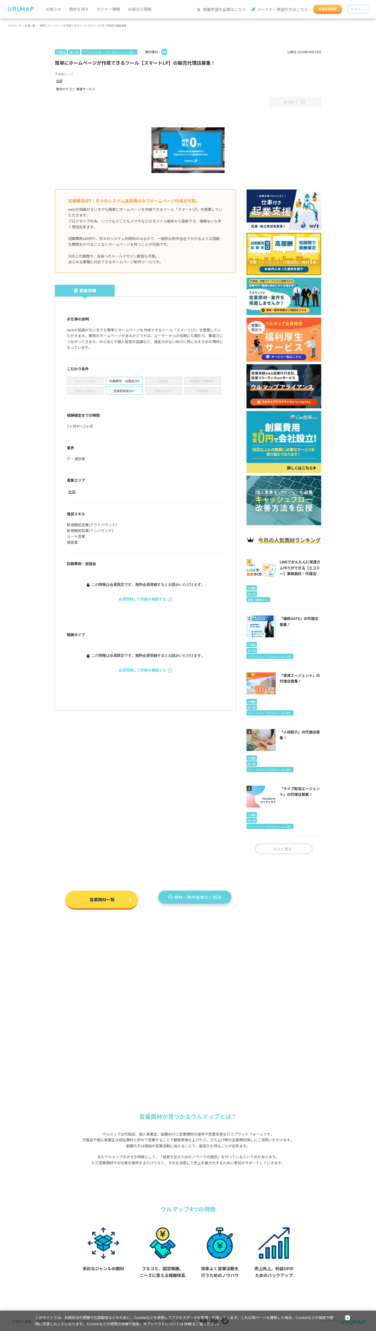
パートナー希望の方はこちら (279, 10)
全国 (59, 81)
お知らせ (53, 9)
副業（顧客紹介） (258, 600)
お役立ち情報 (139, 9)
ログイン (357, 9)
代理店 (61, 52)
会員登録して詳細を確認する (146, 599)
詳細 (187, 1323)
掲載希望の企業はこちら (221, 10)
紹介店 (74, 52)
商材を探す (79, 9)
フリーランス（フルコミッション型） (109, 52)
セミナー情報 (108, 9)
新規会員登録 (327, 9)
